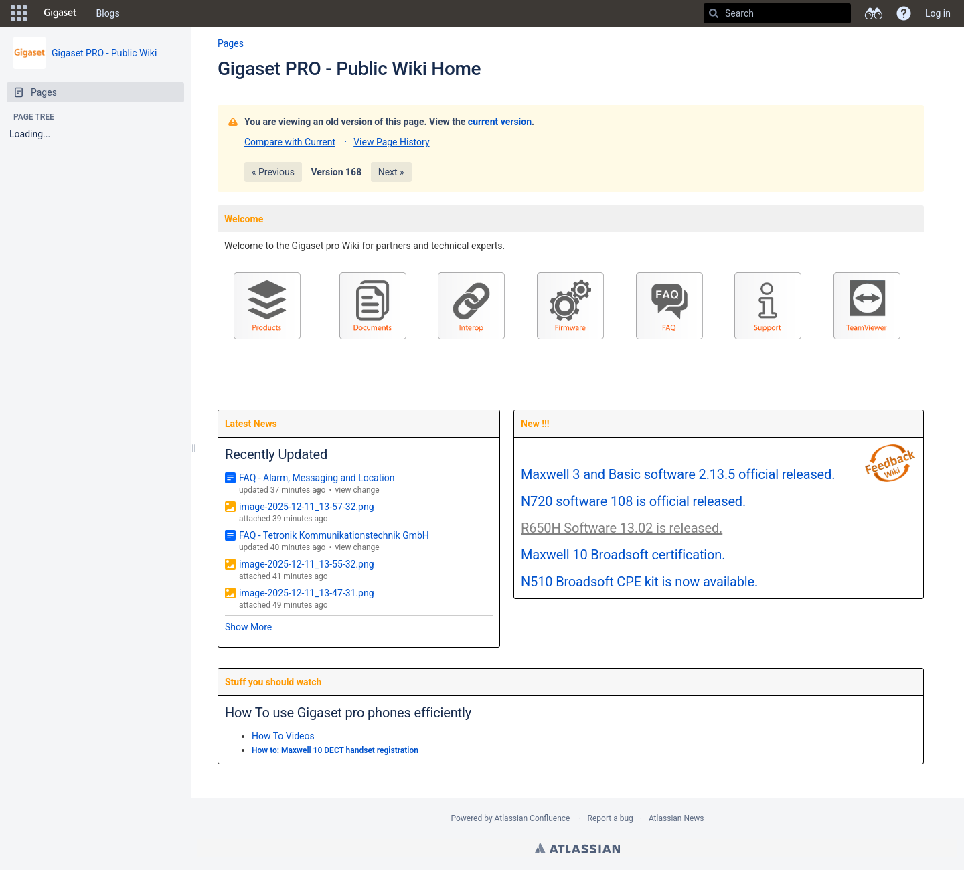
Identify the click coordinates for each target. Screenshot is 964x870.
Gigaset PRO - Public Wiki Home (349, 69)
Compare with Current (289, 142)
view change (357, 490)
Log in (938, 13)
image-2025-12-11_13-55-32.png (306, 564)
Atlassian (577, 848)
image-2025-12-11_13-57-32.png (306, 506)
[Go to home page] (60, 13)
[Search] (713, 13)
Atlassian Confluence (532, 818)
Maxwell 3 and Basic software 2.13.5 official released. (678, 474)
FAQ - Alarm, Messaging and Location (316, 477)
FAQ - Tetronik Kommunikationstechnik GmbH (334, 535)
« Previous (273, 172)
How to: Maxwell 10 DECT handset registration (335, 750)
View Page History (391, 142)
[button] (19, 13)
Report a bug (610, 818)
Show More (248, 627)
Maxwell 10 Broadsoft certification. (623, 555)
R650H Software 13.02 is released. (621, 528)
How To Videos (283, 736)
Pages (231, 43)
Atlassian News (676, 818)
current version (500, 121)
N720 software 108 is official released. (633, 501)
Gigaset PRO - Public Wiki (104, 53)
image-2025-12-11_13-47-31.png (306, 593)
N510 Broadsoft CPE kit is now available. (639, 582)
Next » (391, 172)
